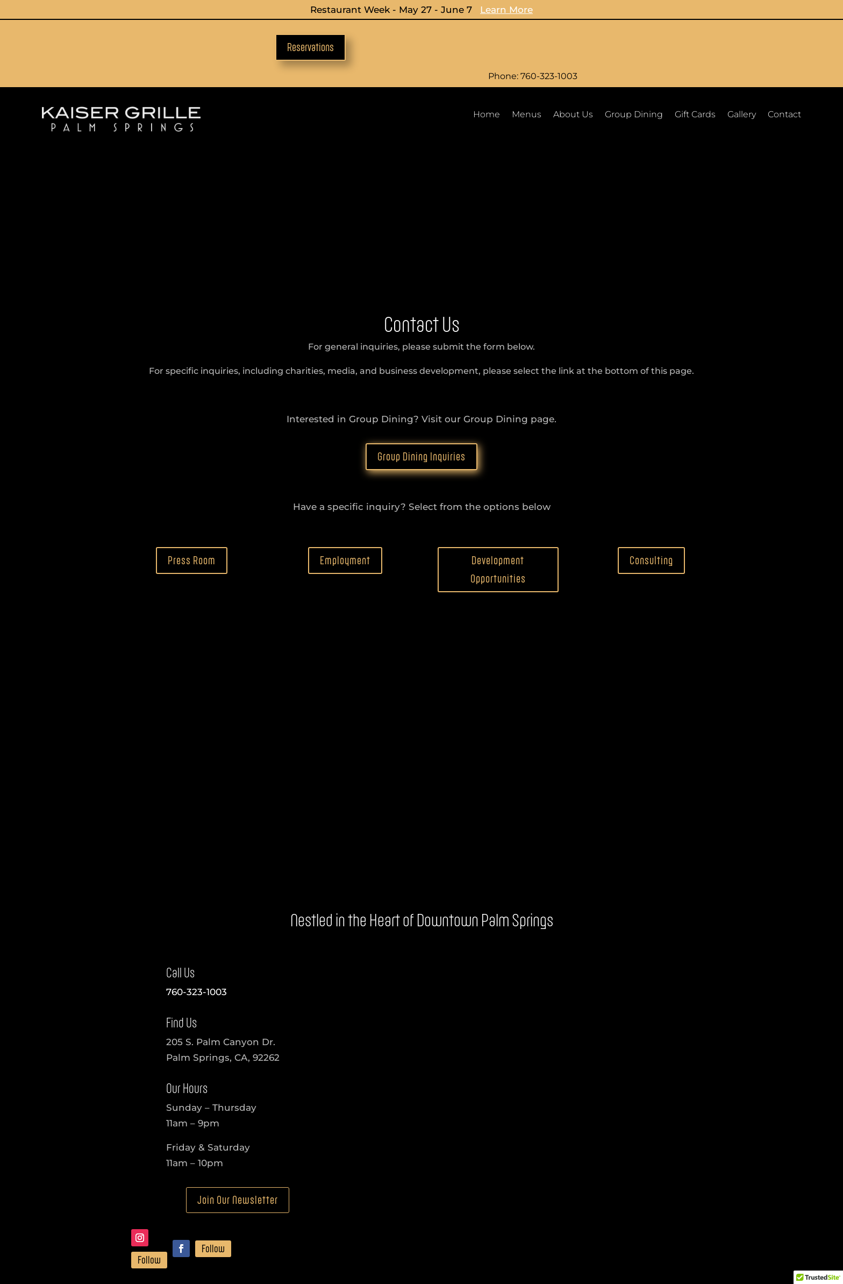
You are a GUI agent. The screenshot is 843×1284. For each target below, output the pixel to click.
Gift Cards (695, 115)
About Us (573, 115)
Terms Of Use (589, 1242)
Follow (149, 1137)
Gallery (741, 115)
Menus (526, 115)
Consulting (651, 436)
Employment (345, 436)
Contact (784, 115)
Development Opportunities (498, 445)
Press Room (192, 436)
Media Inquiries (267, 1210)
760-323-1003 (196, 868)
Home (486, 115)
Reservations (310, 47)
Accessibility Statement (278, 1242)
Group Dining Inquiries (421, 333)
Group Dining (634, 115)
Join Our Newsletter (237, 1076)
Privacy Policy (373, 1242)
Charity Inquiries (401, 1210)
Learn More (506, 9)
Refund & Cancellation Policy (483, 1242)
